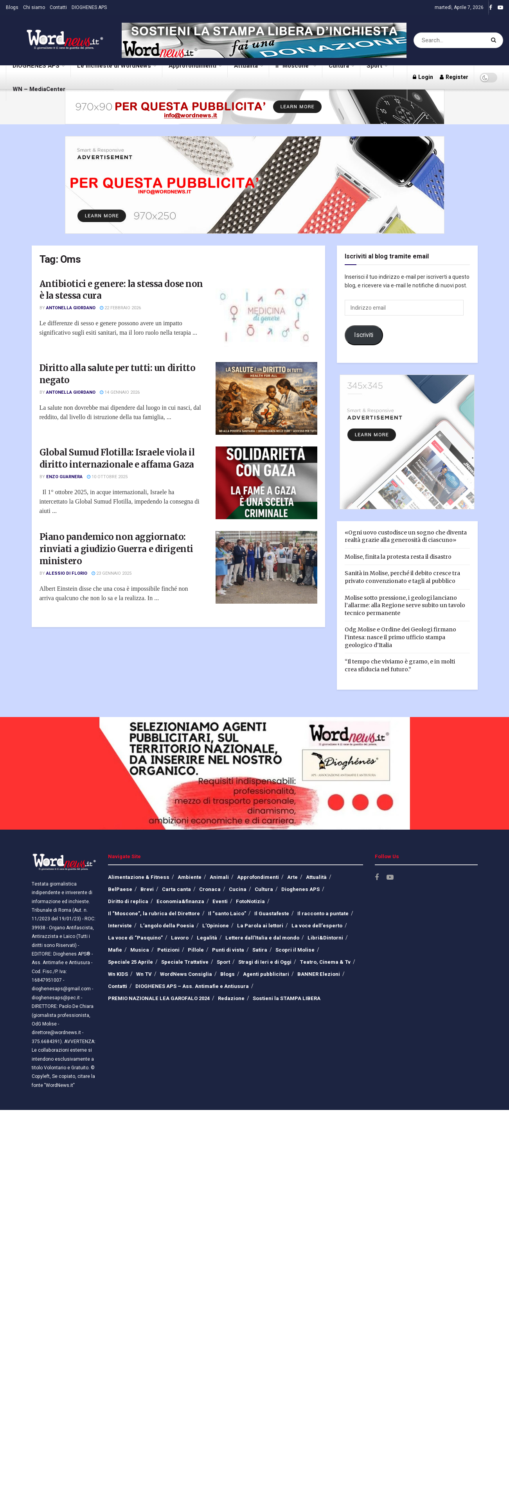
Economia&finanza (180, 901)
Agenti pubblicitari (266, 974)
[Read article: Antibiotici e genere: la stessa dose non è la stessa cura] (266, 314)
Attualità (248, 62)
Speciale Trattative (185, 962)
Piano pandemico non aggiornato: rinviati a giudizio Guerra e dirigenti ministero (116, 549)
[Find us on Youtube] (390, 877)
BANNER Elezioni (318, 974)
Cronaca (210, 889)
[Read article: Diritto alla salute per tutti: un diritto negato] (266, 398)
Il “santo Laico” (227, 913)
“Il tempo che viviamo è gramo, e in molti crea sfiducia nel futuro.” (400, 665)
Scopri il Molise (295, 950)
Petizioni (168, 950)
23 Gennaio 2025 (111, 573)
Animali (219, 877)
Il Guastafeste (271, 913)
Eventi (220, 901)
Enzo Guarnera (64, 476)
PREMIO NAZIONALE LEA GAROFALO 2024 (159, 998)
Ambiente (189, 877)
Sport (377, 62)
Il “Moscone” (293, 65)
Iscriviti (363, 335)
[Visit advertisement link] (264, 40)
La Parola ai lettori (260, 925)
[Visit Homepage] (55, 40)
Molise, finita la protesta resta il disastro (398, 556)
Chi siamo (34, 7)
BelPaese (120, 889)
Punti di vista (228, 950)
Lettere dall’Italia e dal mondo (262, 937)
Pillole (196, 950)
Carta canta (176, 889)
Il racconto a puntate (323, 913)
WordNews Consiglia (186, 974)
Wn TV (144, 974)
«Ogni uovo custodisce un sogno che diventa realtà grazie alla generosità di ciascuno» (406, 536)
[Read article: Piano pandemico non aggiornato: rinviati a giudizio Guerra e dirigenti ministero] (266, 567)
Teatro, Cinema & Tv (325, 962)
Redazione (231, 998)
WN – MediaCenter (39, 89)
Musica (139, 950)
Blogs (12, 7)
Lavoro (180, 937)
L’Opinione (215, 925)
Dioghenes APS (300, 889)
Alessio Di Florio (66, 573)
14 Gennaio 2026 (120, 392)
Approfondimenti (195, 62)
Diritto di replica (128, 901)
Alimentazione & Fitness (138, 877)
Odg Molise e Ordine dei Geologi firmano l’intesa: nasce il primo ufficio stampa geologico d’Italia (400, 637)
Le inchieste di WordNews (116, 62)
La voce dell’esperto (316, 925)
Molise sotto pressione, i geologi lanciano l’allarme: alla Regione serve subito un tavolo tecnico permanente (405, 605)
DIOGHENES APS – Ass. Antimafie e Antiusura (192, 986)
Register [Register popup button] (454, 77)
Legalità (207, 937)
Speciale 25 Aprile (130, 962)
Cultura (341, 62)
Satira (259, 950)
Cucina (237, 889)
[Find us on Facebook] (377, 877)
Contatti (58, 7)
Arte (292, 877)
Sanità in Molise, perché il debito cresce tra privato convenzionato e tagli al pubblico (402, 577)
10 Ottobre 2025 (107, 476)
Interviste (120, 925)
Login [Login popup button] (423, 77)
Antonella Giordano (70, 308)
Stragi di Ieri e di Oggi (264, 962)
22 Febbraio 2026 (120, 308)
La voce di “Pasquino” (135, 937)
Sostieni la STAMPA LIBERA (286, 998)
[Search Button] (495, 40)
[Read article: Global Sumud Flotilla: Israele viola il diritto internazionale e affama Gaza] (266, 482)
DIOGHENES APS (89, 7)
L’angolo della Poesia (167, 925)
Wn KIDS (118, 974)
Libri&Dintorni (325, 937)
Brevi (147, 889)
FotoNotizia (250, 901)
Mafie (115, 950)
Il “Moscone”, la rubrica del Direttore (154, 913)
